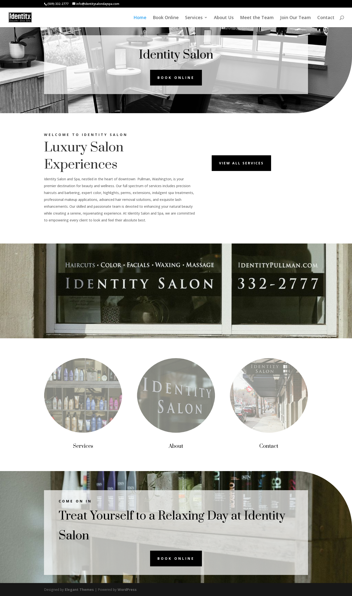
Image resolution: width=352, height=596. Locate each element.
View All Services (241, 163)
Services (194, 18)
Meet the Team (257, 18)
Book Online (166, 18)
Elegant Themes (79, 589)
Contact (325, 18)
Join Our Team (295, 18)
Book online (176, 77)
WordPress (127, 589)
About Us (224, 18)
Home (139, 18)
